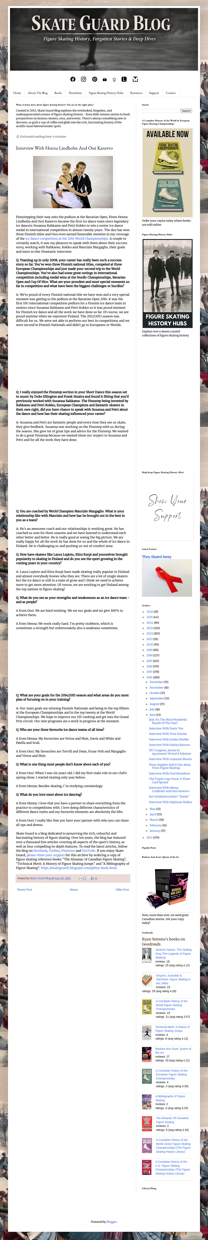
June (153, 715)
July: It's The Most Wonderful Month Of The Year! (168, 721)
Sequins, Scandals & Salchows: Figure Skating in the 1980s (173, 979)
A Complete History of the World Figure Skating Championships (172, 1005)
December (157, 682)
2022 (150, 633)
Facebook (40, 851)
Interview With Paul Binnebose (169, 773)
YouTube (88, 851)
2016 (149, 666)
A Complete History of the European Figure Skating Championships (172, 1074)
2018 (149, 655)
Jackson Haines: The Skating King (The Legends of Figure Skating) (173, 953)
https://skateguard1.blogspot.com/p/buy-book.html (78, 868)
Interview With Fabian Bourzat (169, 745)
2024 (150, 623)
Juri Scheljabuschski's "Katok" (169, 796)
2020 (150, 644)
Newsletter (75, 93)
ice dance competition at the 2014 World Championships (66, 238)
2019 (149, 650)
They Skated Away (156, 557)
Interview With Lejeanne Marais (170, 759)
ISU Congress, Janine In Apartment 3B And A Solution (170, 751)
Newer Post (24, 889)
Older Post (122, 889)
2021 (149, 639)
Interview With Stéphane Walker (170, 802)
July (152, 709)
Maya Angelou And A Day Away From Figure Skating (170, 766)
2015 (149, 672)
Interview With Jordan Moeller (169, 739)
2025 (149, 617)
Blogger (111, 1222)
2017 (149, 661)
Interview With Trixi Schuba (168, 734)
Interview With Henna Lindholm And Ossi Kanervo (169, 789)
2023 (149, 628)
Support (154, 93)
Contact (171, 93)
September (157, 698)
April (153, 814)
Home (17, 93)
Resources (136, 93)
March (154, 820)
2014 (149, 677)
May (153, 809)
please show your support (46, 855)
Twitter (54, 851)
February (156, 825)
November (157, 687)
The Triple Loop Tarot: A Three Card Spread (169, 780)
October (155, 693)
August (155, 704)
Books (58, 93)
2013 (149, 837)
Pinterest (68, 851)
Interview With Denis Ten (166, 728)
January (155, 831)
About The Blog (38, 93)
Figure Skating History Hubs (106, 93)
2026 (150, 611)
